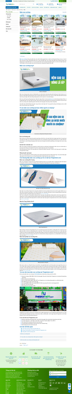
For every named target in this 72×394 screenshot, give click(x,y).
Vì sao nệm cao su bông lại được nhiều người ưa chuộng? (32, 336)
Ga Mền (7, 389)
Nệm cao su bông (20, 9)
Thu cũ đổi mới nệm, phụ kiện (32, 373)
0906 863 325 (16, 376)
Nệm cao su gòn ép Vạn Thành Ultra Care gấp (48, 47)
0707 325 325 (17, 374)
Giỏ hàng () (62, 1)
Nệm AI (7, 388)
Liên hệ (59, 7)
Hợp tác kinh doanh (20, 385)
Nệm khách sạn (53, 7)
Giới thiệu (29, 382)
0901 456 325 (54, 1)
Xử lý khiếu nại (19, 382)
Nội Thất (7, 392)
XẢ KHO (41, 7)
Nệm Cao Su (14, 9)
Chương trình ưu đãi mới (31, 372)
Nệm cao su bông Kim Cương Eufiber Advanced (37, 47)
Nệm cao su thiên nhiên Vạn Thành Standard (25, 27)
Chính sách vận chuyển (62, 4)
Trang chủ (9, 9)
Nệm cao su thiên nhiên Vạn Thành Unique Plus (48, 27)
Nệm (24, 9)
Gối (6, 390)
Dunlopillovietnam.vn (42, 382)
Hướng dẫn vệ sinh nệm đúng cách (28, 331)
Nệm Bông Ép (8, 385)
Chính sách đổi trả (20, 389)
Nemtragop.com (41, 384)
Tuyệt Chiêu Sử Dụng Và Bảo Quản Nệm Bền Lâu (31, 328)
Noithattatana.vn (41, 386)
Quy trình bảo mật (20, 392)
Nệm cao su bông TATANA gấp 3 (60, 27)
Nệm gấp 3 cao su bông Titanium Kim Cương (59, 47)
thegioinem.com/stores (17, 377)
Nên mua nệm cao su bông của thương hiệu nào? (30, 339)
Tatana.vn (40, 385)
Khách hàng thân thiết (21, 384)
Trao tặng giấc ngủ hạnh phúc (32, 374)
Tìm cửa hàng (42, 4)
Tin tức (28, 7)
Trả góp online (52, 4)
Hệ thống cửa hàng (31, 386)
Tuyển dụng (30, 384)
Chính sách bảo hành (20, 386)
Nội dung (22, 56)
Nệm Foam (8, 386)
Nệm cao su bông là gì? (25, 333)
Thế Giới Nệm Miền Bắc (42, 388)
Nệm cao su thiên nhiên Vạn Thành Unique (37, 27)
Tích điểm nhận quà (31, 376)
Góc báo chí (46, 7)
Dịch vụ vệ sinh (35, 7)
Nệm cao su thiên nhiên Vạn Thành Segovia (25, 47)
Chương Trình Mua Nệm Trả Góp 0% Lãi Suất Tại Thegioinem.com (34, 330)
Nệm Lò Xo (8, 384)
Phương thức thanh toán (21, 390)
